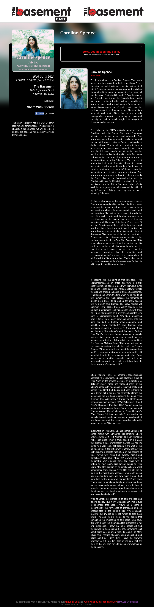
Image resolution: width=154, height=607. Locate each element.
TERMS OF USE (72, 602)
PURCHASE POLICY (92, 602)
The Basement (44, 86)
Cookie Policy (109, 602)
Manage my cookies (128, 602)
